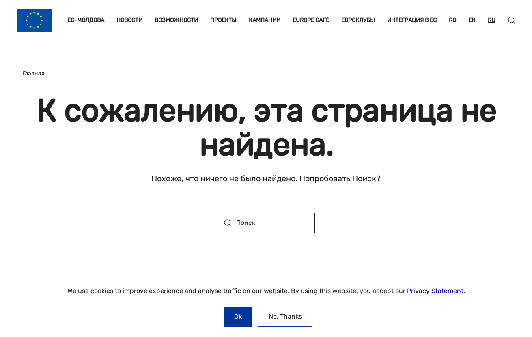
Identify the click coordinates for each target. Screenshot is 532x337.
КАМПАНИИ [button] (264, 20)
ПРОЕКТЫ (223, 20)
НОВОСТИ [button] (129, 20)
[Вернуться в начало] (34, 20)
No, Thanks (285, 316)
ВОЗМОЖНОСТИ (176, 20)
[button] (512, 20)
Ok (238, 316)
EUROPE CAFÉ (311, 20)
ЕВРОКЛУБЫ (358, 20)
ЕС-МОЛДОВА (85, 20)
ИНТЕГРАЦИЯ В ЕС (412, 20)
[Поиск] (266, 223)
